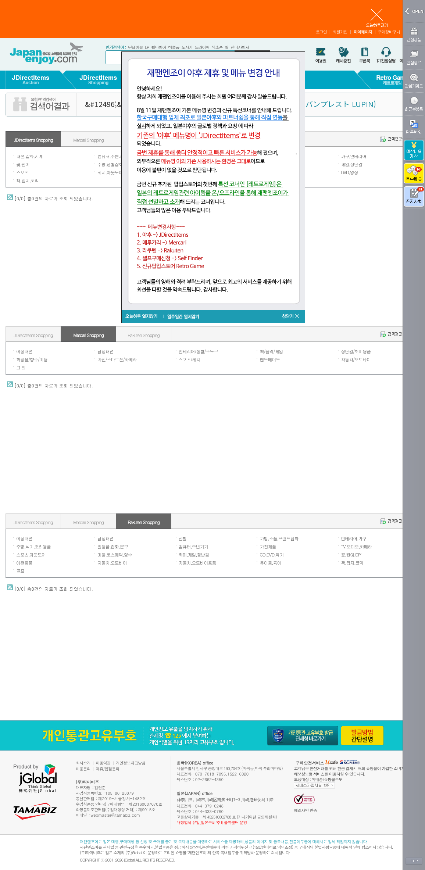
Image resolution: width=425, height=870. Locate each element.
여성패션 (24, 351)
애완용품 (24, 562)
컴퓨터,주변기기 (112, 156)
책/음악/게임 (271, 351)
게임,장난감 (351, 164)
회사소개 (83, 763)
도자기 (186, 47)
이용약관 (103, 763)
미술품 (173, 47)
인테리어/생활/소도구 (198, 351)
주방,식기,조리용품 (33, 546)
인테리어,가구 (353, 538)
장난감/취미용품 (356, 351)
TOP (414, 861)
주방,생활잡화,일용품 (116, 164)
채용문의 (83, 768)
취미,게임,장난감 (194, 554)
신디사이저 (240, 47)
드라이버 (201, 47)
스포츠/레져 (189, 359)
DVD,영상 (349, 172)
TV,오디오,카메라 (356, 546)
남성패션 (105, 351)
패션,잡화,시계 (29, 156)
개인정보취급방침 (130, 763)
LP (147, 47)
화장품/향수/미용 (31, 359)
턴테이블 (135, 47)
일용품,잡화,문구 (112, 546)
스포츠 (22, 172)
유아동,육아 (270, 562)
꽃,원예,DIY (351, 554)
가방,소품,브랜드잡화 (279, 538)
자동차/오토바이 (356, 359)
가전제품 (268, 546)
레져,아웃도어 (110, 172)
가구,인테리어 (353, 156)
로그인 (321, 32)
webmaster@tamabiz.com (115, 815)
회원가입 (340, 32)
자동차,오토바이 (112, 562)
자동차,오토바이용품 (197, 562)
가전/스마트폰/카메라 (117, 359)
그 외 (20, 367)
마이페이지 (363, 32)
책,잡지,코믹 (27, 180)
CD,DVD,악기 (271, 554)
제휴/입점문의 (107, 768)
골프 (20, 571)
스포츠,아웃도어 (31, 554)
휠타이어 (158, 47)
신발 (183, 538)
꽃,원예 (22, 164)
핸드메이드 (270, 359)
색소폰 (216, 47)
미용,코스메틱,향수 (114, 554)
